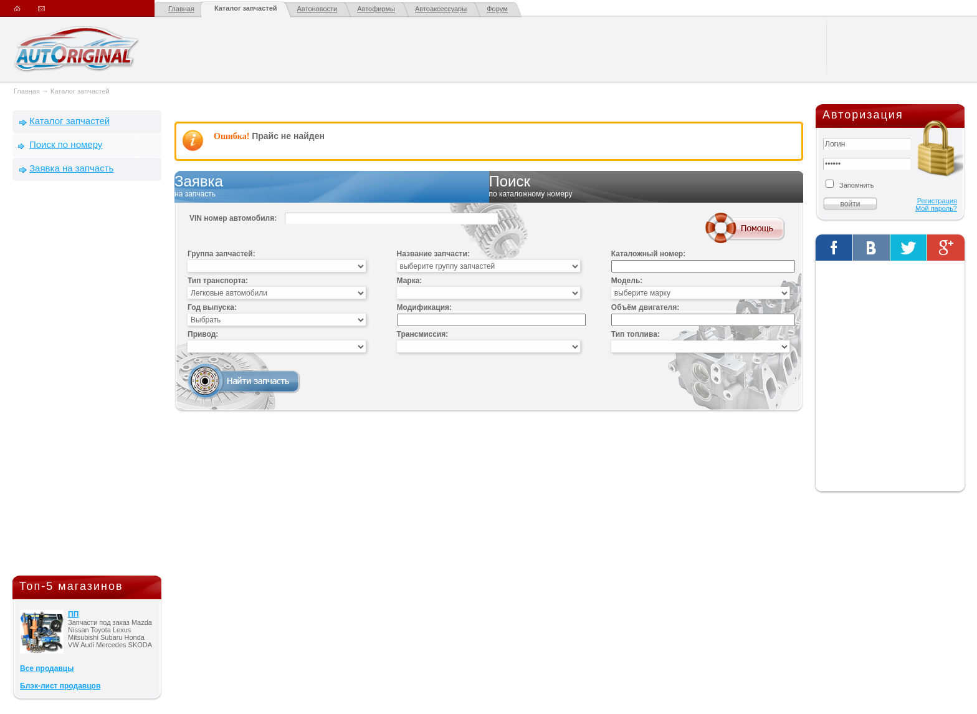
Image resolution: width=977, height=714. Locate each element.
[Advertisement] (87, 381)
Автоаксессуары (441, 8)
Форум (497, 8)
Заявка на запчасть (71, 168)
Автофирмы (376, 8)
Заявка (331, 186)
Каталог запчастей (245, 8)
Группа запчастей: (221, 253)
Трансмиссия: (423, 334)
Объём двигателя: (645, 307)
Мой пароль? (936, 208)
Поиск (646, 186)
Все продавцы (47, 668)
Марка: (409, 280)
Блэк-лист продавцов (60, 686)
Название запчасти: (433, 253)
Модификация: (424, 307)
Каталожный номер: (648, 253)
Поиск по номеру (65, 144)
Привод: (203, 334)
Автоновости (317, 8)
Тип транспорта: (218, 280)
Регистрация (937, 201)
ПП (73, 614)
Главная (181, 8)
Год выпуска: (212, 307)
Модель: (626, 280)
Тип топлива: (635, 334)
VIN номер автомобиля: (233, 218)
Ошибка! (231, 136)
